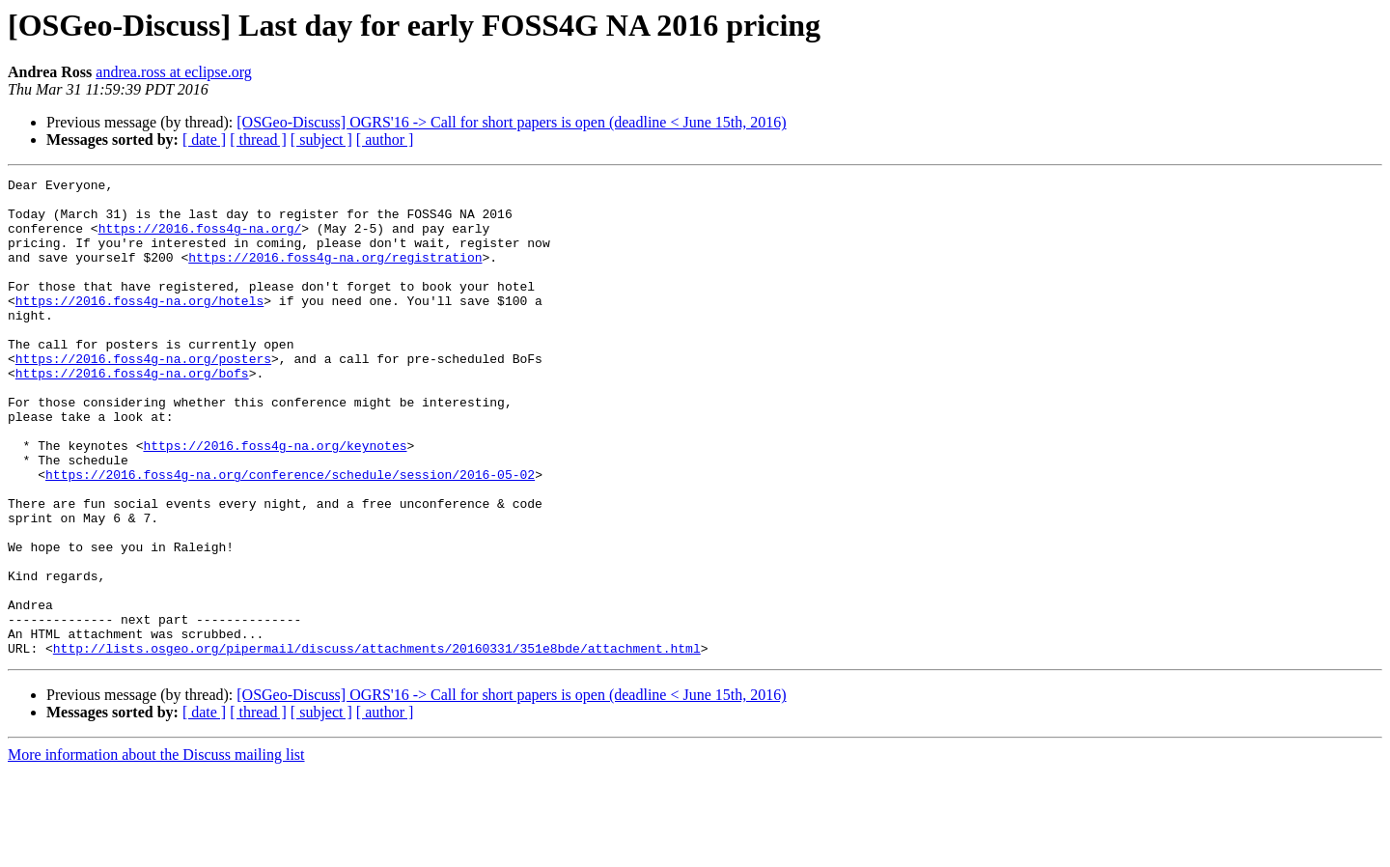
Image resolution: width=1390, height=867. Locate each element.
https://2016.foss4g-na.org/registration (335, 274)
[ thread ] (258, 139)
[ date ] (204, 139)
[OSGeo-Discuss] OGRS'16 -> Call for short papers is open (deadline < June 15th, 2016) (511, 122)
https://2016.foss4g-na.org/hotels (139, 326)
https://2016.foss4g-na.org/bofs (132, 413)
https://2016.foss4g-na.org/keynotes (274, 500)
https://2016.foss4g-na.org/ (200, 239)
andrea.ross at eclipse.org (173, 72)
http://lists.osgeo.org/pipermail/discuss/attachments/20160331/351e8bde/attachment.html (377, 743)
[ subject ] (321, 139)
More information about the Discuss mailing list (156, 850)
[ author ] (385, 139)
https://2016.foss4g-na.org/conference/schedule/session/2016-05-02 (290, 535)
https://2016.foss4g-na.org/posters (143, 396)
